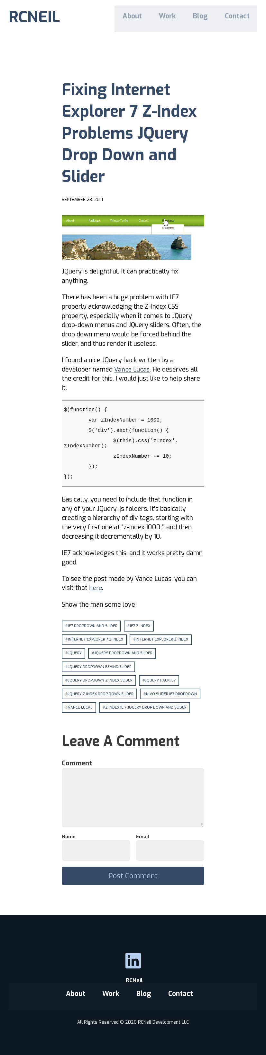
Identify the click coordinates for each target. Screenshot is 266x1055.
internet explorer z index (163, 639)
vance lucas (80, 708)
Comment (79, 764)
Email (144, 838)
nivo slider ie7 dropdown (173, 694)
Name (70, 838)
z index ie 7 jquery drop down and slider (146, 708)
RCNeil (133, 982)
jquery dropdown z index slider (101, 680)
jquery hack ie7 (161, 680)
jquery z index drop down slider (101, 694)
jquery (75, 653)
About (142, 17)
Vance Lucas (132, 369)
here (95, 587)
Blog (205, 17)
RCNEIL (34, 18)
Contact (239, 17)
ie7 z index (141, 625)
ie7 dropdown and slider (93, 625)
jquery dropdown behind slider (100, 667)
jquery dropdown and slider (124, 653)
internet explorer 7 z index (96, 639)
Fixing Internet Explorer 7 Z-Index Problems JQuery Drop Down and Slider (132, 132)
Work (174, 17)
